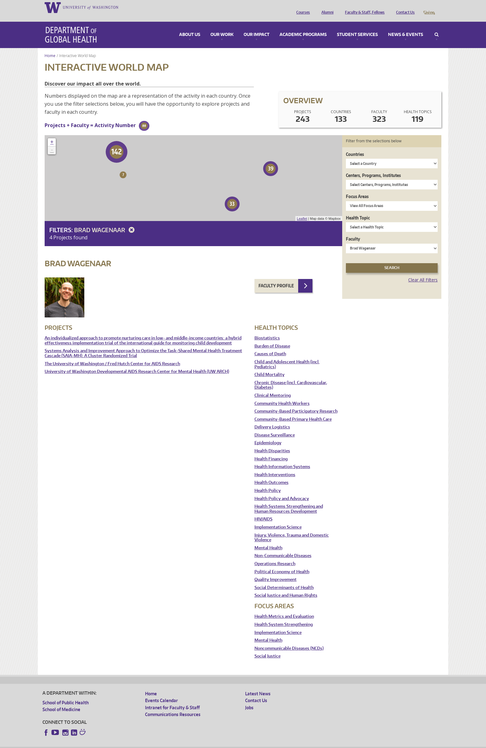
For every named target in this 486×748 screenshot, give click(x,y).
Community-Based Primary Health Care (293, 410)
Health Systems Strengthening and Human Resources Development (288, 500)
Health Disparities (272, 442)
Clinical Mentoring (272, 386)
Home (50, 47)
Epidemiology (267, 434)
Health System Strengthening (283, 615)
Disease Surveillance (274, 426)
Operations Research (274, 555)
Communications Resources (173, 705)
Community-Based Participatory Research (296, 402)
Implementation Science (278, 518)
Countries (355, 145)
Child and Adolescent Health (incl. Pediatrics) (287, 356)
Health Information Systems (282, 458)
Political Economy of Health (281, 563)
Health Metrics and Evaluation (284, 607)
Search (436, 26)
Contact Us (404, 7)
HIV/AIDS (263, 510)
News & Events (405, 26)
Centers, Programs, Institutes (373, 166)
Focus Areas (357, 187)
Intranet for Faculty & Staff (172, 699)
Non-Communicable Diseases (282, 547)
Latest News (258, 685)
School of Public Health (65, 694)
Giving (428, 7)
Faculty (353, 230)
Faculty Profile (276, 277)
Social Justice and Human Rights (285, 586)
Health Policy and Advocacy (281, 490)
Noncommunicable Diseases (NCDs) (289, 639)
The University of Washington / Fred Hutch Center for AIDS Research (112, 355)
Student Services (357, 26)
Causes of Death (270, 345)
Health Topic (358, 209)
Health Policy (267, 482)
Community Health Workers (282, 394)
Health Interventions (274, 466)
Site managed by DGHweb (186, 743)
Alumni (326, 7)
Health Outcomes (271, 473)
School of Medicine (61, 700)
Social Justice (267, 647)
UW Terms (149, 743)
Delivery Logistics (272, 418)
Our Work (221, 26)
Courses (301, 7)
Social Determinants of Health (284, 579)
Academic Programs (303, 26)
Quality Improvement (275, 571)
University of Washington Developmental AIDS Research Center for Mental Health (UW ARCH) (137, 363)
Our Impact (256, 26)
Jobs (249, 699)
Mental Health (268, 539)
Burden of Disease (272, 337)
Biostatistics (267, 329)
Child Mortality (269, 366)
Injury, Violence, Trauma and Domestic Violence (291, 529)
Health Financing (271, 450)
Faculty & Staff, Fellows (363, 7)
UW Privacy (125, 743)
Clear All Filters (423, 271)
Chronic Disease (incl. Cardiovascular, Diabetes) (290, 376)
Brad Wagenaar (105, 221)
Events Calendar (161, 691)
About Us (189, 26)
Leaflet (302, 210)
